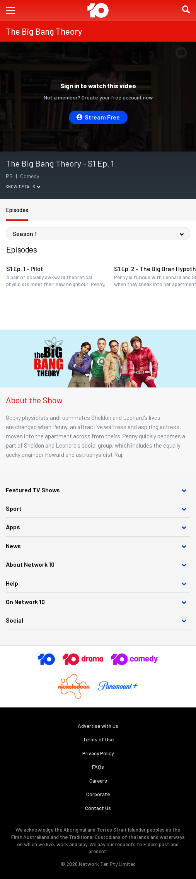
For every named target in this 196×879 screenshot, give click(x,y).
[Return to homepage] (98, 10)
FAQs (98, 766)
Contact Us (98, 808)
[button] (10, 10)
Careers (98, 780)
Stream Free (98, 117)
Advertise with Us (98, 725)
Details (29, 186)
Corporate (98, 794)
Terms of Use (98, 739)
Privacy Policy (98, 753)
